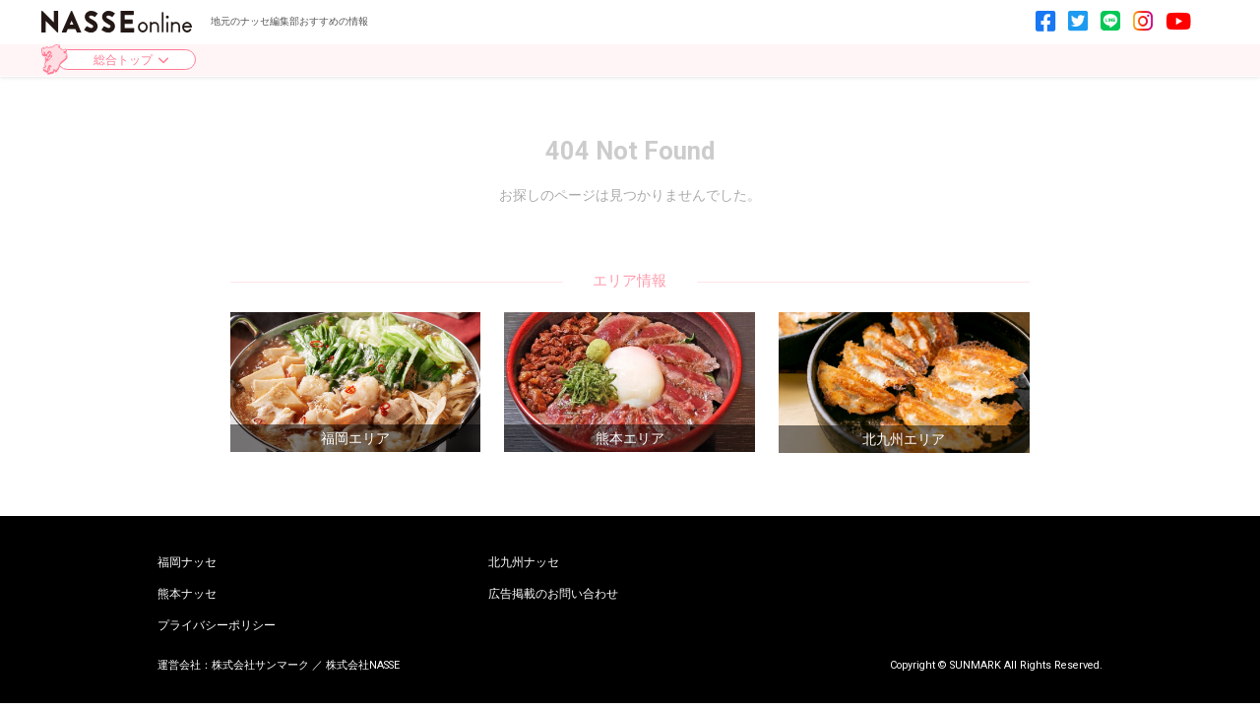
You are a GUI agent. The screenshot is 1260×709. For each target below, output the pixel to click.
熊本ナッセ (187, 595)
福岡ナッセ (187, 563)
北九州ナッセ (523, 563)
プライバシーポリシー (217, 626)
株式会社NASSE (363, 665)
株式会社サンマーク (260, 665)
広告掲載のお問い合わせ (553, 595)
